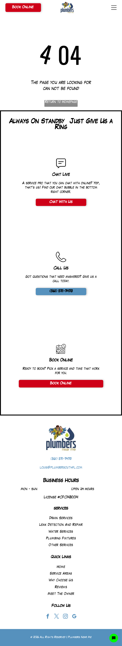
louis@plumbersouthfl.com (61, 467)
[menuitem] (61, 518)
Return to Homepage (61, 102)
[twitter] (57, 616)
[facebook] (48, 616)
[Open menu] (114, 7)
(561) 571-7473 (61, 459)
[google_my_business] (74, 616)
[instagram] (65, 616)
